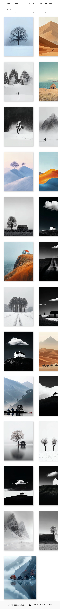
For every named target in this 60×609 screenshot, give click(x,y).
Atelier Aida (12, 4)
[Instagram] (30, 605)
